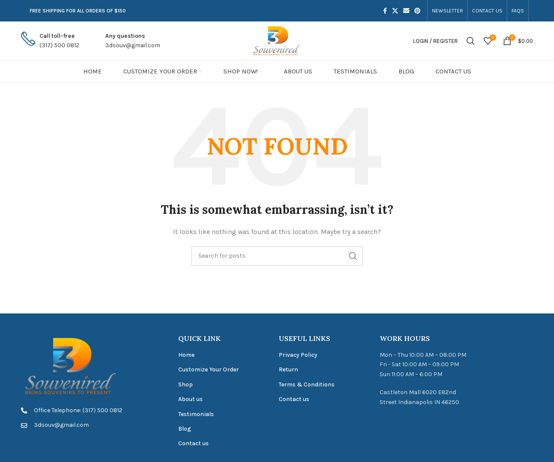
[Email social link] (406, 10)
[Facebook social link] (385, 10)
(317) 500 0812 (59, 45)
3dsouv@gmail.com (132, 45)
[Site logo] (277, 40)
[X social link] (395, 10)
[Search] (470, 40)
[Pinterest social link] (417, 10)
